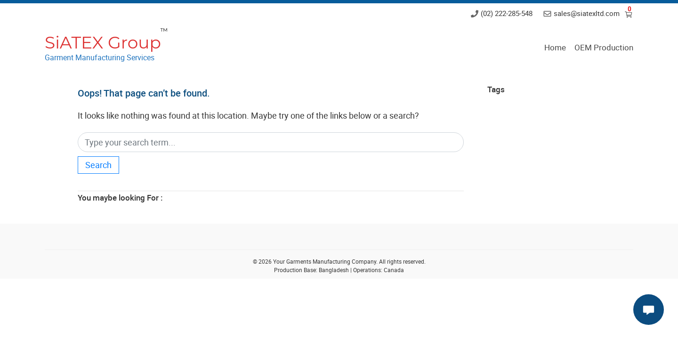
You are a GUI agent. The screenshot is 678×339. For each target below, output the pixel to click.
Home (555, 47)
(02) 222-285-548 (507, 13)
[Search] (271, 142)
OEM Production (603, 47)
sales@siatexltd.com (587, 13)
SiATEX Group (103, 42)
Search (98, 164)
